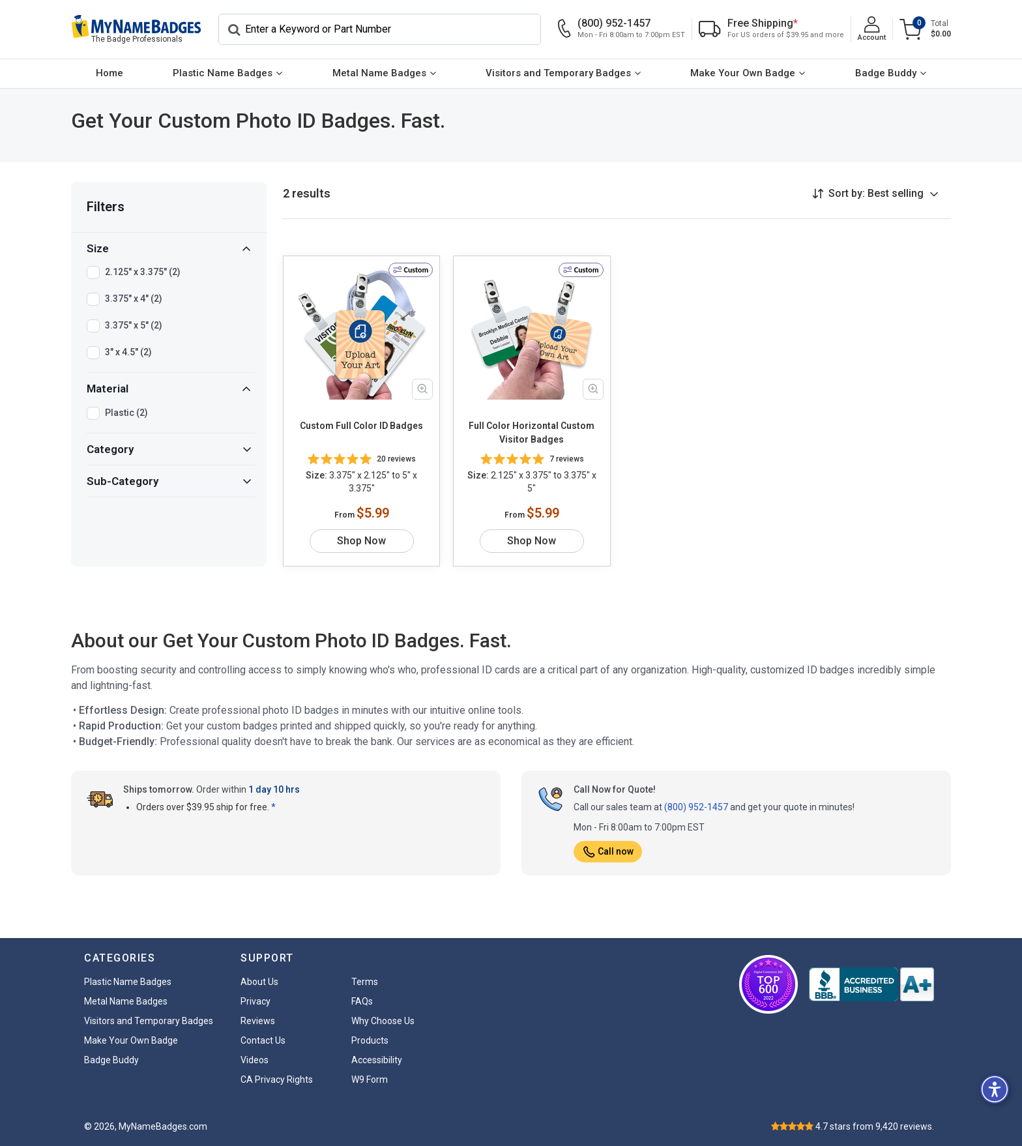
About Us (259, 982)
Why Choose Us (383, 1021)
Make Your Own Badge (742, 73)
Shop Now (361, 541)
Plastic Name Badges (222, 73)
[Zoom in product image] (422, 389)
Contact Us (263, 1040)
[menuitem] (109, 73)
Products (369, 1040)
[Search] (379, 29)
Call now (608, 851)
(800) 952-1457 (696, 807)
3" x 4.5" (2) (128, 352)
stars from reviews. (874, 1126)
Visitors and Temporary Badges (558, 73)
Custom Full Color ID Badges (361, 425)
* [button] (273, 807)
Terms (364, 982)
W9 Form (369, 1079)
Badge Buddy (885, 73)
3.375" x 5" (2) (133, 325)
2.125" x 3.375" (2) (143, 272)
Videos (255, 1060)
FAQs (362, 1001)
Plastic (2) (126, 413)
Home (109, 73)
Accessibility (376, 1060)
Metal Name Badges (379, 73)
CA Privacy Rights (277, 1079)
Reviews (258, 1021)
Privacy (255, 1001)
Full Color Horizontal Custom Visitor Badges (531, 432)
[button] (994, 1089)
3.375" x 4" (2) (133, 299)
